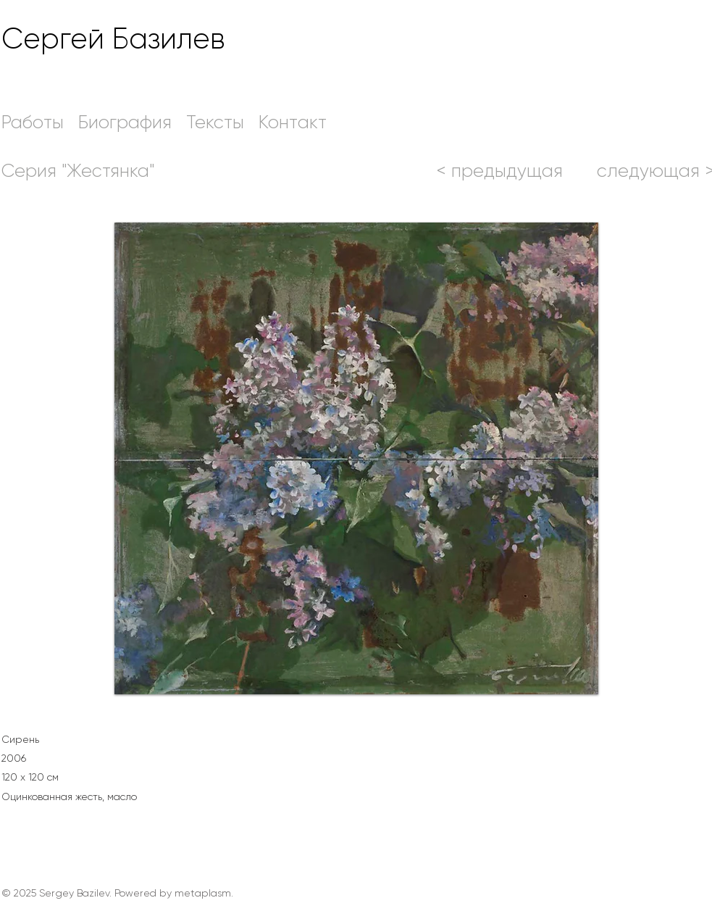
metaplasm (203, 893)
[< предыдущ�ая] (500, 170)
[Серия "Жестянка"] (77, 170)
